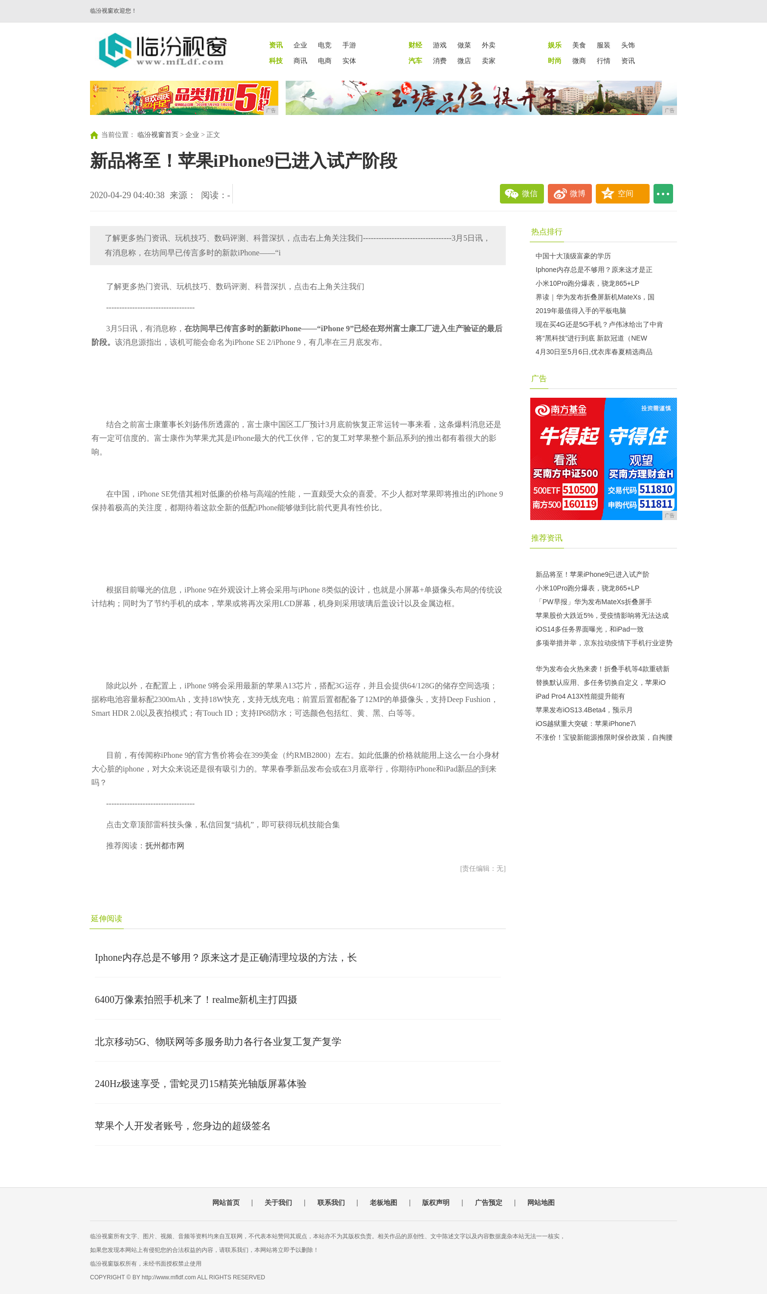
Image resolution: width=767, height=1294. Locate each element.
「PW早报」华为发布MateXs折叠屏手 (594, 602)
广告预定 (488, 1202)
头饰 (628, 45)
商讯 (300, 61)
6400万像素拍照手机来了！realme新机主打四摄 (196, 999)
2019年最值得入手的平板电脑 (581, 311)
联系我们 (331, 1202)
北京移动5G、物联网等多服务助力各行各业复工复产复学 (218, 1041)
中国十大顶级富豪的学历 (573, 256)
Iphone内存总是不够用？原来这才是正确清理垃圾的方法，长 (226, 957)
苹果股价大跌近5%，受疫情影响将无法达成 (602, 615)
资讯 (628, 61)
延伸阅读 (106, 918)
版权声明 (436, 1202)
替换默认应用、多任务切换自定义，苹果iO (601, 682)
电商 (325, 61)
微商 (579, 61)
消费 (440, 61)
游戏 (440, 45)
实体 (349, 61)
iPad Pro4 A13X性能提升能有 (580, 696)
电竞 (325, 45)
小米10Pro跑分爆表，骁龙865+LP (587, 283)
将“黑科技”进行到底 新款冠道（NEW (591, 338)
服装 (603, 45)
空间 (625, 193)
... (663, 194)
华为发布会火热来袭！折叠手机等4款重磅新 (603, 669)
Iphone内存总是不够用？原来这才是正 (594, 269)
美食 (579, 45)
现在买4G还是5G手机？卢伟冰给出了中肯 (599, 324)
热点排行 (547, 231)
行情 (603, 61)
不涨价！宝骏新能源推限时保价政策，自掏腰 (604, 737)
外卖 (489, 45)
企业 (300, 45)
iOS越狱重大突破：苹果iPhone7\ (586, 723)
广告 (539, 378)
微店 (464, 61)
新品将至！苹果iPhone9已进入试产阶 (593, 574)
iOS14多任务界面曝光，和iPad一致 (590, 629)
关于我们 (278, 1202)
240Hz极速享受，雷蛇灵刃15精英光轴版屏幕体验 (201, 1083)
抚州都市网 (164, 845)
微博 (578, 193)
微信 (530, 193)
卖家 (489, 61)
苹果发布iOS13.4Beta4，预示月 (584, 710)
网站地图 (541, 1202)
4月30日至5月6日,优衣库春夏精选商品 (594, 352)
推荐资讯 (547, 538)
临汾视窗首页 (158, 134)
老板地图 (383, 1202)
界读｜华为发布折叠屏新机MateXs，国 (595, 297)
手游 (349, 45)
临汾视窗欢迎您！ (113, 10)
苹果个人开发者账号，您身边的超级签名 (183, 1125)
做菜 (464, 45)
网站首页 (226, 1202)
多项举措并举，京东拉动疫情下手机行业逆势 (604, 643)
